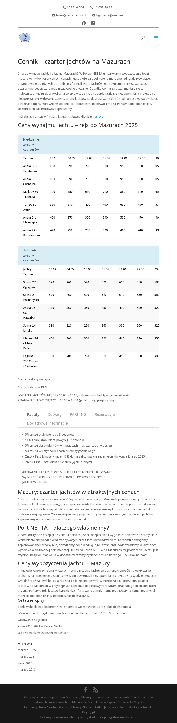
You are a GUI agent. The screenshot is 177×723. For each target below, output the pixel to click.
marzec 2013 (27, 669)
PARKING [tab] (78, 414)
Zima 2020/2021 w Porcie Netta (40, 626)
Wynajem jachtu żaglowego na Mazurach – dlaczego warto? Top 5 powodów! (72, 613)
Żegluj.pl (88, 712)
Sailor (123, 707)
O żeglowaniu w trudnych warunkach (43, 633)
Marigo (64, 707)
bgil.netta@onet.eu (107, 15)
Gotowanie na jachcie (33, 620)
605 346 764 (73, 7)
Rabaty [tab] (33, 414)
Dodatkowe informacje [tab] (47, 423)
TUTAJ (97, 117)
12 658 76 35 (101, 7)
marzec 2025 (27, 650)
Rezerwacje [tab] (105, 414)
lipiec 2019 (25, 663)
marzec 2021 (27, 657)
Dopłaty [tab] (54, 414)
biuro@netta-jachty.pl (69, 15)
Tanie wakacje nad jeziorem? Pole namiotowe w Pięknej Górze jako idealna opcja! (74, 607)
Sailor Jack (102, 707)
